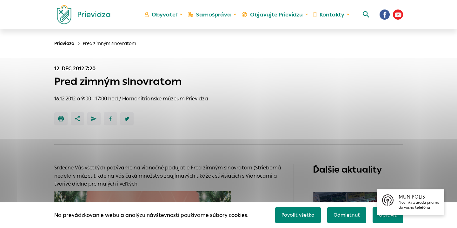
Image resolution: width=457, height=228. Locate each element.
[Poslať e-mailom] (94, 118)
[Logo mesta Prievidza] (81, 17)
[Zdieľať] (77, 118)
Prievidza (64, 43)
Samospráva (212, 17)
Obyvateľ (165, 17)
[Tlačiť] (61, 118)
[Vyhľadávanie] (363, 17)
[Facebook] (385, 17)
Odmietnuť (344, 214)
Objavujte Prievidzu (273, 17)
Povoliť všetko (294, 214)
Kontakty (328, 17)
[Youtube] (398, 17)
